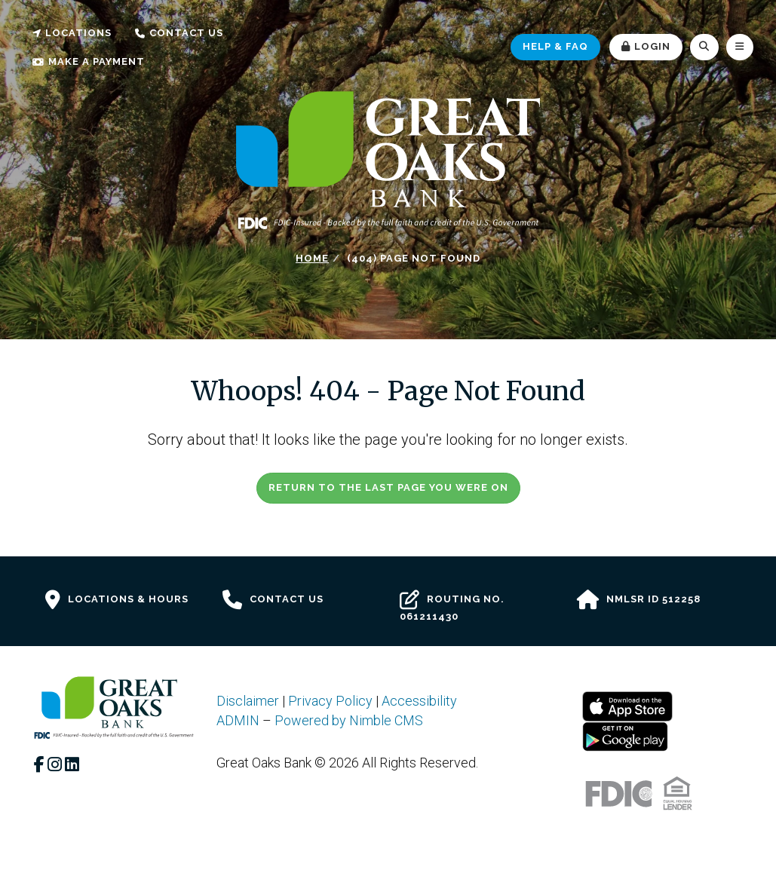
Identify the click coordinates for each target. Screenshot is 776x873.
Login (645, 46)
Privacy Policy (330, 701)
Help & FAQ (555, 46)
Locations (72, 32)
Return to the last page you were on (388, 487)
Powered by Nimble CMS (349, 720)
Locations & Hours (117, 600)
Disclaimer (247, 701)
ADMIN (237, 720)
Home (312, 258)
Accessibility (419, 701)
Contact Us (179, 32)
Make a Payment (88, 61)
